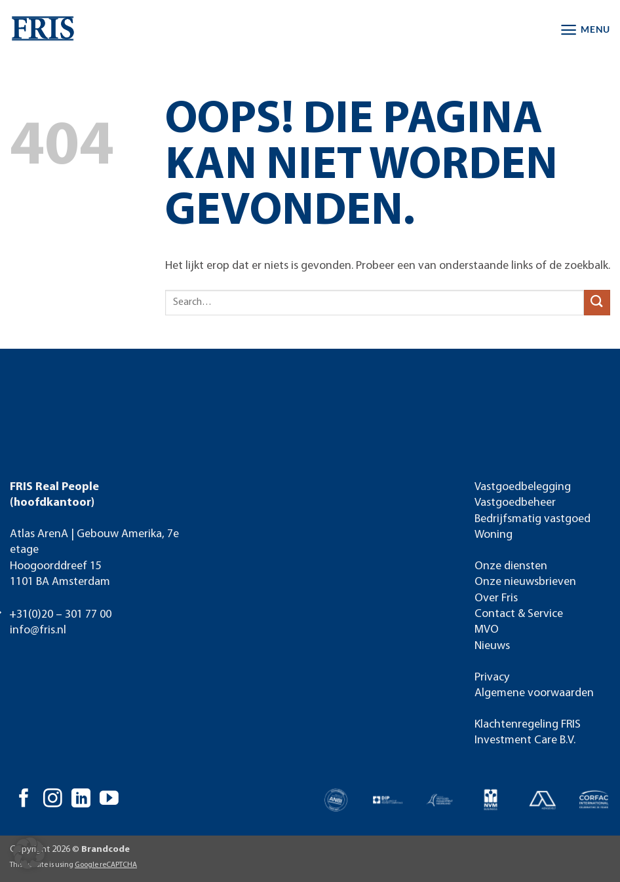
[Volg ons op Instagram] (52, 799)
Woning (494, 535)
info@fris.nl (38, 630)
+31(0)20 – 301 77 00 (60, 615)
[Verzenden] (597, 302)
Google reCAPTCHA (106, 865)
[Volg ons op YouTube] (109, 799)
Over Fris (496, 598)
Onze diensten (511, 566)
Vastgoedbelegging (523, 487)
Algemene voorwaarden (534, 693)
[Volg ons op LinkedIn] (80, 799)
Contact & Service (519, 614)
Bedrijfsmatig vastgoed (533, 519)
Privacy (492, 677)
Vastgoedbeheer (515, 503)
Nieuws (492, 646)
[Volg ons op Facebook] (23, 799)
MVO (487, 630)
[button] (585, 29)
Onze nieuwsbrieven (525, 582)
